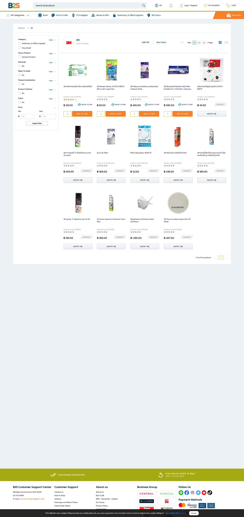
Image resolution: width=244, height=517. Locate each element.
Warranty (22, 62)
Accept (193, 513)
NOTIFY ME (211, 113)
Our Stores (100, 502)
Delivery (57, 498)
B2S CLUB (100, 495)
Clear (51, 40)
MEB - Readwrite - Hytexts (107, 498)
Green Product (24, 53)
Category (22, 39)
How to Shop (59, 495)
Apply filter (37, 123)
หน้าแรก (21, 28)
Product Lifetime (25, 89)
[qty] (67, 114)
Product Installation (26, 80)
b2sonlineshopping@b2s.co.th (31, 498)
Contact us (58, 492)
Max (41, 111)
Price (20, 107)
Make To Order (24, 71)
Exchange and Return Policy (66, 502)
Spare (20, 98)
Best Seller (170, 42)
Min (19, 111)
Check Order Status (62, 505)
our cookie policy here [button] (175, 513)
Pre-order (237, 15)
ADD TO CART (82, 113)
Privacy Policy (102, 505)
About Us (100, 492)
